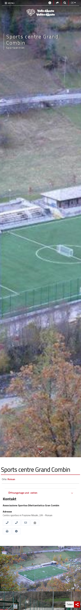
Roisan (11, 479)
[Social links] (57, 2)
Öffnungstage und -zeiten (22, 493)
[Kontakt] (49, 2)
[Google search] (65, 2)
